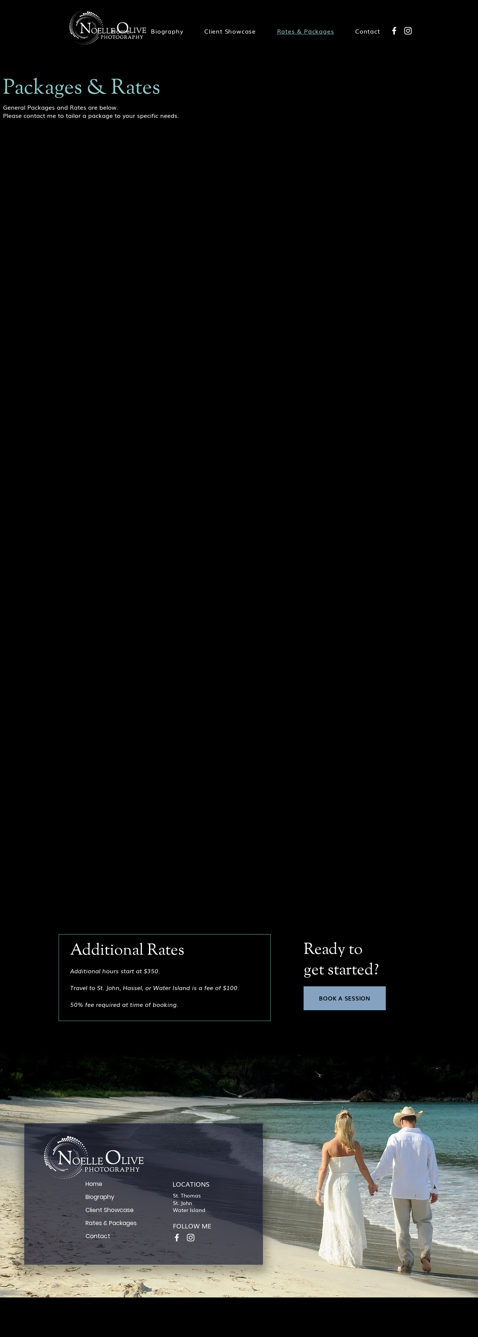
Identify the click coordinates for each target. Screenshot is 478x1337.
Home (94, 1184)
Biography (100, 1197)
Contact (98, 1236)
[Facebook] (394, 31)
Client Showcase (110, 1210)
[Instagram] (408, 31)
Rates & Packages (111, 1223)
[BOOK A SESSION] (345, 998)
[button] (230, 31)
